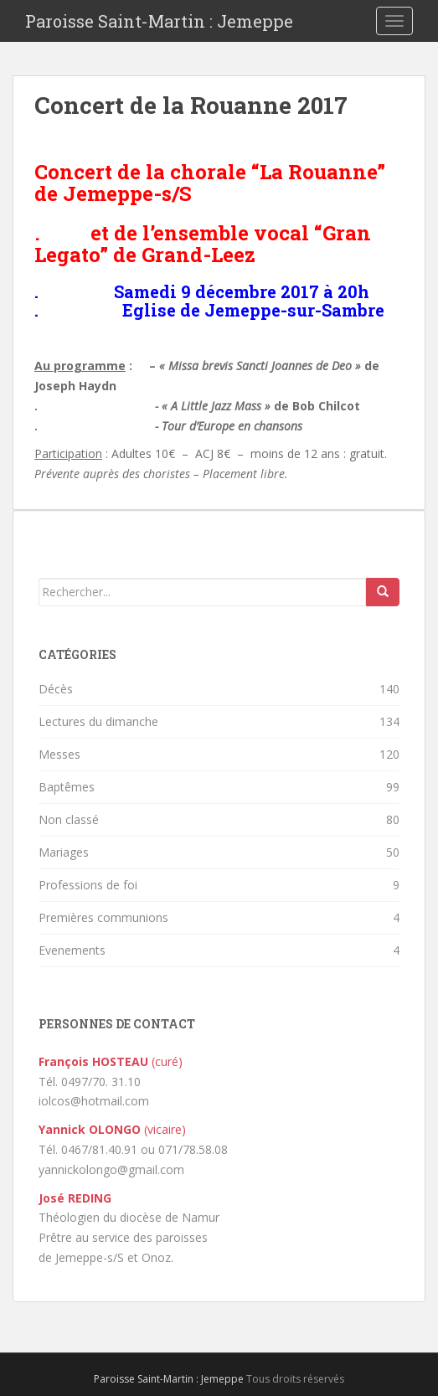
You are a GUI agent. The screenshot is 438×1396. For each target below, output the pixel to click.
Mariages (64, 852)
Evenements (72, 950)
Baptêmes (67, 787)
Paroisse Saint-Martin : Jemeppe (159, 21)
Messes (59, 754)
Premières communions (103, 917)
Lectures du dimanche (98, 721)
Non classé (69, 819)
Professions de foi (88, 885)
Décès (56, 689)
